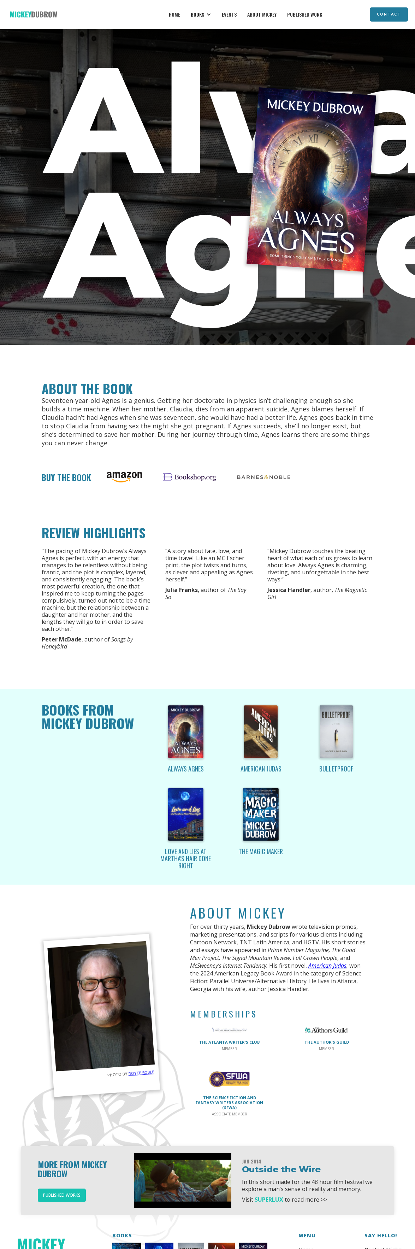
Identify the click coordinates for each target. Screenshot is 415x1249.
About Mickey (262, 14)
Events (229, 14)
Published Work (304, 14)
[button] (201, 14)
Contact (389, 14)
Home (174, 14)
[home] (33, 14)
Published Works (62, 1195)
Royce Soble (141, 1072)
